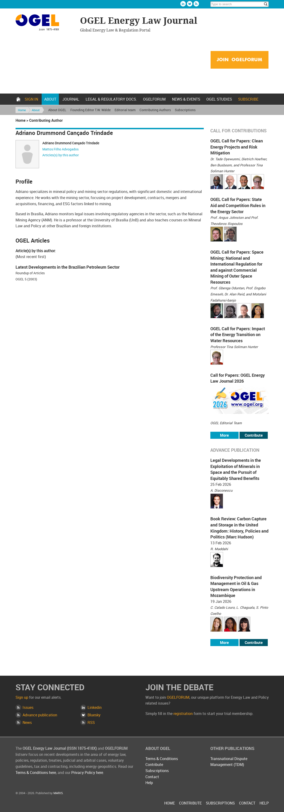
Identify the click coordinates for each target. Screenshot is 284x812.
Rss (196, 4)
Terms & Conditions (161, 758)
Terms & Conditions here (36, 772)
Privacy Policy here (87, 772)
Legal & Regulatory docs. (111, 99)
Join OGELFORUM (239, 60)
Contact (152, 776)
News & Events (186, 99)
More (224, 435)
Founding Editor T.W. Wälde (90, 110)
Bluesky (189, 4)
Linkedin (183, 4)
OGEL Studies (219, 99)
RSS (91, 722)
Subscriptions (185, 110)
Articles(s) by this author (60, 155)
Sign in (31, 99)
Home (18, 99)
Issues (28, 707)
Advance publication (40, 715)
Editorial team (125, 110)
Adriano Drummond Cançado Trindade (70, 143)
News (27, 722)
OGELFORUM (154, 99)
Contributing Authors (155, 110)
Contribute (254, 435)
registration (183, 713)
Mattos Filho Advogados (60, 149)
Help (149, 782)
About (50, 99)
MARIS (58, 793)
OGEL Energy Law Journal (45, 23)
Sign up (22, 697)
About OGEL (57, 110)
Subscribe (248, 99)
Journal (70, 99)
